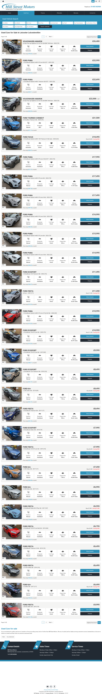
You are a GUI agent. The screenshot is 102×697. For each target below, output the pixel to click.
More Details (89, 46)
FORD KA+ (27, 389)
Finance (43, 13)
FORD (3, 637)
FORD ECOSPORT (29, 272)
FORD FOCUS (28, 137)
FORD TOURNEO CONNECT (33, 118)
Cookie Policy (55, 689)
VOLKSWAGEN (10, 637)
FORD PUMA (28, 61)
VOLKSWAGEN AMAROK (32, 41)
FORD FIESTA (28, 291)
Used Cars (26, 13)
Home (9, 13)
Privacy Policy (47, 689)
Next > (50, 36)
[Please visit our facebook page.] (99, 1)
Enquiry (90, 50)
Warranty (76, 13)
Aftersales (59, 13)
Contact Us (92, 13)
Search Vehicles (45, 26)
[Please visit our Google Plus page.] (96, 1)
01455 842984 (96, 7)
